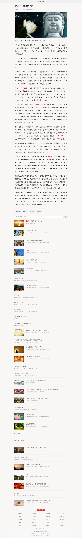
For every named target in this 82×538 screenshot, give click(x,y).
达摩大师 (34, 522)
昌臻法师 (48, 525)
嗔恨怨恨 (48, 516)
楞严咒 (47, 519)
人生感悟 (34, 525)
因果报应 (20, 513)
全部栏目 (25, 211)
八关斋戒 (62, 519)
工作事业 (48, 513)
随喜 (48, 522)
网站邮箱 (46, 531)
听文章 (33, 9)
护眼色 (30, 9)
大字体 (27, 9)
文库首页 (18, 211)
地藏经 (34, 519)
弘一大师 (62, 513)
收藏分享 (39, 211)
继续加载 (41, 509)
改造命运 (34, 513)
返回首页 (35, 531)
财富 (20, 516)
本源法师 (62, 516)
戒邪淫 (34, 516)
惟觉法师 (20, 519)
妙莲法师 (62, 525)
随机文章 (32, 211)
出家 (20, 522)
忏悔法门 (20, 525)
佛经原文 (43, 531)
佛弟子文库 (41, 1)
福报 (62, 522)
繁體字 (24, 9)
